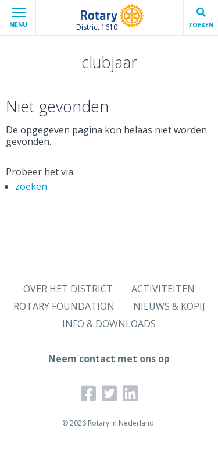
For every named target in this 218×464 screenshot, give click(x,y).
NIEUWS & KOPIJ (169, 306)
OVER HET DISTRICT (68, 288)
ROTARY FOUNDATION (64, 306)
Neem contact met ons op (109, 358)
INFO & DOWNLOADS (109, 323)
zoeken (31, 186)
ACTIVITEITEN (163, 288)
